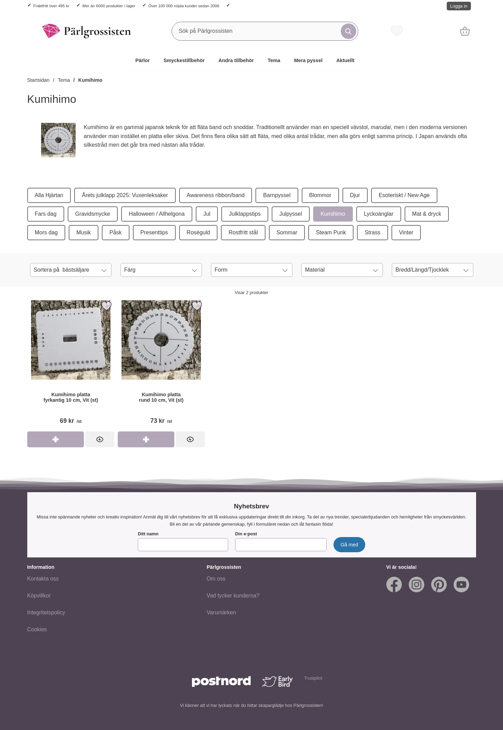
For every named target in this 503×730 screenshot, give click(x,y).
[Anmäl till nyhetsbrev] (349, 545)
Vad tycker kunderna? (233, 596)
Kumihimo (90, 80)
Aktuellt (345, 60)
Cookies (37, 630)
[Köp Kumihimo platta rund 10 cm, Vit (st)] (146, 439)
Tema (274, 60)
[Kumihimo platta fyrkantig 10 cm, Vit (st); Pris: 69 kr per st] (70, 365)
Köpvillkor (39, 596)
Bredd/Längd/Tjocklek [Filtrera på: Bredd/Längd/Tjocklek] (422, 270)
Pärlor (142, 60)
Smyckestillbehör (184, 60)
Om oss (216, 579)
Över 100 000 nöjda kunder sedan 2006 (183, 5)
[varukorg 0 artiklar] (465, 31)
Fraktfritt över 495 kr (51, 5)
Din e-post (246, 534)
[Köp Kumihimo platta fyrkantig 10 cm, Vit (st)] (55, 439)
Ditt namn (148, 534)
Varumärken (221, 613)
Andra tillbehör (236, 60)
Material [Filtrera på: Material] (315, 270)
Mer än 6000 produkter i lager (109, 5)
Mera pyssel (308, 60)
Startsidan (38, 80)
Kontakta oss (43, 579)
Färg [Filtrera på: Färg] (130, 270)
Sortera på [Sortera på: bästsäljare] (61, 270)
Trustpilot (313, 678)
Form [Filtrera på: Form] (221, 270)
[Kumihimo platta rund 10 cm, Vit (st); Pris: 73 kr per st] (161, 365)
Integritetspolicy (46, 613)
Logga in (458, 6)
